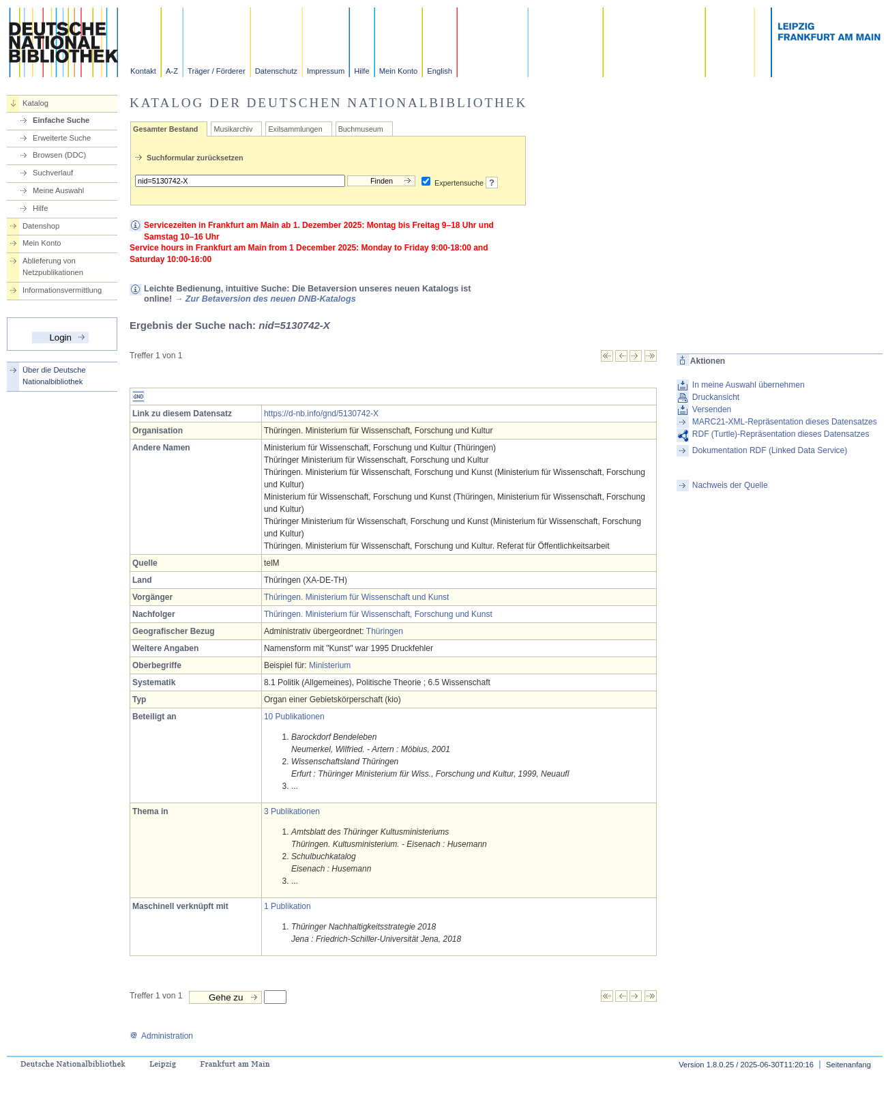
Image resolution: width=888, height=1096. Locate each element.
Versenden (711, 409)
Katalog (35, 103)
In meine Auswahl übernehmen (748, 385)
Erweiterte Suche (62, 138)
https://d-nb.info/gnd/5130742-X (321, 413)
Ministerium (330, 665)
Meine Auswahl (58, 190)
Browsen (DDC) (59, 155)
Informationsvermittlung (62, 290)
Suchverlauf (53, 173)
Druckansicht (715, 397)
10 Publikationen (294, 716)
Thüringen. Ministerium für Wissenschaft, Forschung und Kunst (378, 614)
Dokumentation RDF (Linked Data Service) (769, 450)
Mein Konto (398, 71)
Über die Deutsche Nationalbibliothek (54, 376)
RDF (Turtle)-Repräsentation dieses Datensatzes (781, 434)
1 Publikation (287, 906)
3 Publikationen (292, 811)
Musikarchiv (232, 129)
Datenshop (41, 226)
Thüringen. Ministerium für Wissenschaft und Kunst (356, 597)
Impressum (325, 71)
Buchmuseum (360, 129)
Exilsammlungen (295, 129)
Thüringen (384, 631)
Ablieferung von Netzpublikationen (53, 266)
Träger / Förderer (217, 71)
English (439, 71)
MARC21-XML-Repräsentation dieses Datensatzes (784, 422)
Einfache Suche (61, 120)
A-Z (172, 71)
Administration (161, 1036)
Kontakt (143, 71)
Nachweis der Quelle (730, 485)
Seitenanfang (848, 1065)
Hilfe (361, 71)
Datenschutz (276, 71)
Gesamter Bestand (165, 129)
